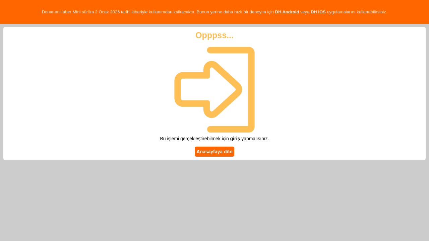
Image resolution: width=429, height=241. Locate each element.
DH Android (287, 11)
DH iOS (318, 11)
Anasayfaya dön (214, 151)
